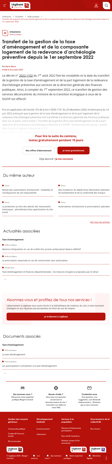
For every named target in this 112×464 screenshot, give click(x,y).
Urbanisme (6, 16)
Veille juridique (33, 16)
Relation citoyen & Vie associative (70, 441)
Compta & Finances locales (16, 434)
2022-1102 (26, 75)
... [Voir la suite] (5, 278)
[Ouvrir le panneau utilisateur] (96, 5)
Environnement (43, 429)
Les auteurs (35, 456)
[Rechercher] (106, 5)
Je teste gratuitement (73, 150)
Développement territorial (44, 420)
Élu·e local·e (95, 429)
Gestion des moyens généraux (18, 420)
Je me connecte (64, 159)
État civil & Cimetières (70, 436)
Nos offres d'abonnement (38, 150)
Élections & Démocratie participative (71, 429)
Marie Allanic (10, 66)
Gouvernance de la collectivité (100, 420)
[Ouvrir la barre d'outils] (106, 458)
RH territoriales (14, 441)
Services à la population (67, 420)
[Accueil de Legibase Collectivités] (20, 5)
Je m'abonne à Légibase (56, 316)
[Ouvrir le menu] (5, 5)
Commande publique (16, 429)
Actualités (19, 16)
